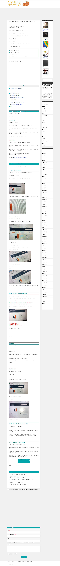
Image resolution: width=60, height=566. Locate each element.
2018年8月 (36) (45, 262)
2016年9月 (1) (44, 299)
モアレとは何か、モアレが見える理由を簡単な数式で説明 (19, 157)
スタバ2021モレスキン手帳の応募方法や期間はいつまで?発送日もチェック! (16, 489)
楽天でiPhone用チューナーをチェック (23, 459)
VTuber (44, 106)
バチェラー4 (44, 118)
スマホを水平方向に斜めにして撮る (15, 95)
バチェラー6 (44, 122)
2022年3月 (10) (45, 206)
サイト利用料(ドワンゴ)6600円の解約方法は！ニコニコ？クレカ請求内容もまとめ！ (47, 91)
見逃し (44, 143)
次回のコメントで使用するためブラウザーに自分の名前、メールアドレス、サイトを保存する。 (21, 542)
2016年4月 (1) (44, 306)
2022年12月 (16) (45, 190)
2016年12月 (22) (45, 294)
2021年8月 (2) (44, 218)
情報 (43, 134)
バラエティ (44, 129)
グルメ (44, 113)
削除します (44, 66)
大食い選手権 (44, 132)
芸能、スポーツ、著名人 (46, 141)
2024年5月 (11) (45, 165)
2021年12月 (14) (45, 211)
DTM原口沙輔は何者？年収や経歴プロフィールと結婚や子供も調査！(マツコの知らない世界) (45, 57)
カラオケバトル (45, 111)
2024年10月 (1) (45, 158)
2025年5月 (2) (44, 149)
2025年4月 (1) (44, 151)
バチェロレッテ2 (45, 125)
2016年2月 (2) (44, 308)
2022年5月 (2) (44, 202)
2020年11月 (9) (45, 232)
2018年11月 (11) (45, 257)
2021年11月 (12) (45, 213)
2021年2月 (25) (45, 227)
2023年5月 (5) (44, 183)
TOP (10, 561)
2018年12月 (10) (45, 255)
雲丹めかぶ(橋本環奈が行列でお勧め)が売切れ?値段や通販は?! (45, 48)
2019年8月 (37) (45, 243)
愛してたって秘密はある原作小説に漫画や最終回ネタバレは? (45, 75)
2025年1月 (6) (44, 153)
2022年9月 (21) (45, 195)
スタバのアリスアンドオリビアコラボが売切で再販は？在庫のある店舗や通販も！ (32, 489)
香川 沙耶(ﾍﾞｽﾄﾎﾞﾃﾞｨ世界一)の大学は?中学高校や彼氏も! (45, 29)
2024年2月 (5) (44, 167)
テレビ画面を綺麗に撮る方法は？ (14, 93)
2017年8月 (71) (45, 280)
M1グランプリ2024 (45, 104)
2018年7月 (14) (45, 264)
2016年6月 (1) (44, 303)
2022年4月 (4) (44, 204)
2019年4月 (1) (44, 250)
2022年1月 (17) (45, 209)
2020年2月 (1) (44, 234)
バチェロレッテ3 (45, 127)
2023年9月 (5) (44, 176)
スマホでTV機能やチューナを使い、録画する (16, 104)
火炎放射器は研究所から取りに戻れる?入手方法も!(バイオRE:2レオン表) (45, 39)
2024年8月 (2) (44, 160)
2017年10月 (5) (45, 276)
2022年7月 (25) (45, 199)
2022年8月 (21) (45, 197)
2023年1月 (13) (45, 188)
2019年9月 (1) (44, 241)
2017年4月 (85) (45, 287)
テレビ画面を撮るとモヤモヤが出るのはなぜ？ (16, 88)
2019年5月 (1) (44, 248)
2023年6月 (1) (44, 181)
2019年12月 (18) (45, 236)
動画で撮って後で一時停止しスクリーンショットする (17, 102)
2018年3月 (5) (44, 269)
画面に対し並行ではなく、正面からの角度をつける (17, 97)
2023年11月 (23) (45, 172)
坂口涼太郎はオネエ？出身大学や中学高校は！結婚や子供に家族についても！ (47, 97)
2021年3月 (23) (45, 225)
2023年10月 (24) (45, 174)
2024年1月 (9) (44, 169)
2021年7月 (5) (44, 220)
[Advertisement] (30, 13)
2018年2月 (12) (45, 271)
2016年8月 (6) (44, 301)
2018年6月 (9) (44, 266)
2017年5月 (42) (45, 285)
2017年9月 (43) (45, 278)
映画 (43, 136)
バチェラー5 (44, 120)
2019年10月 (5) (45, 239)
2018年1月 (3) (44, 273)
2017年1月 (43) (45, 292)
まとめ (11, 106)
